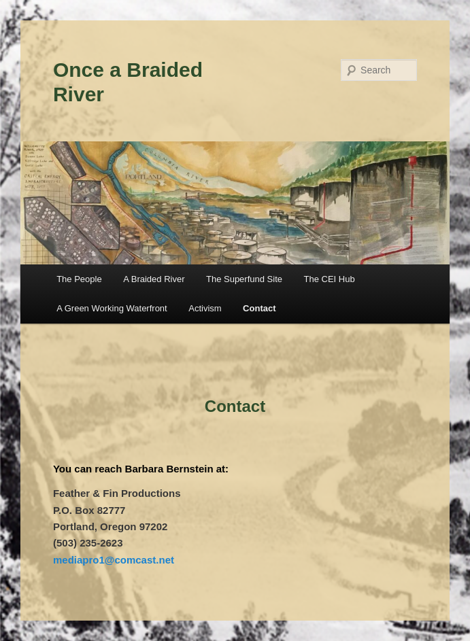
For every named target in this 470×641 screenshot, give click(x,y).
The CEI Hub (329, 279)
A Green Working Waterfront (111, 308)
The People (79, 279)
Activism (204, 308)
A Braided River (153, 279)
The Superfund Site (244, 279)
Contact (259, 308)
